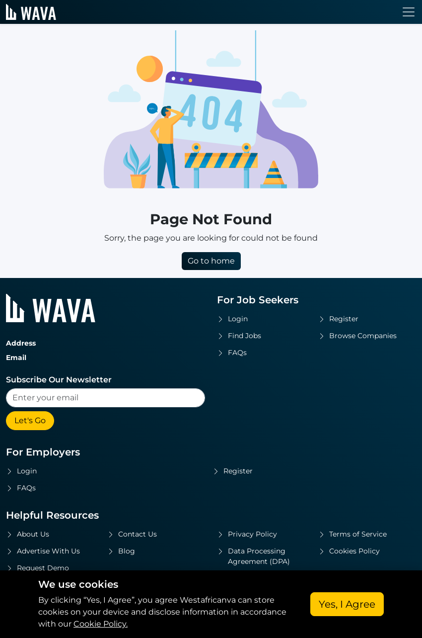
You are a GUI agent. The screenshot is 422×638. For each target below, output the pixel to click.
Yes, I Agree (347, 604)
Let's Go (30, 420)
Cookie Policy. (100, 624)
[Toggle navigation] (408, 11)
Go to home (211, 261)
